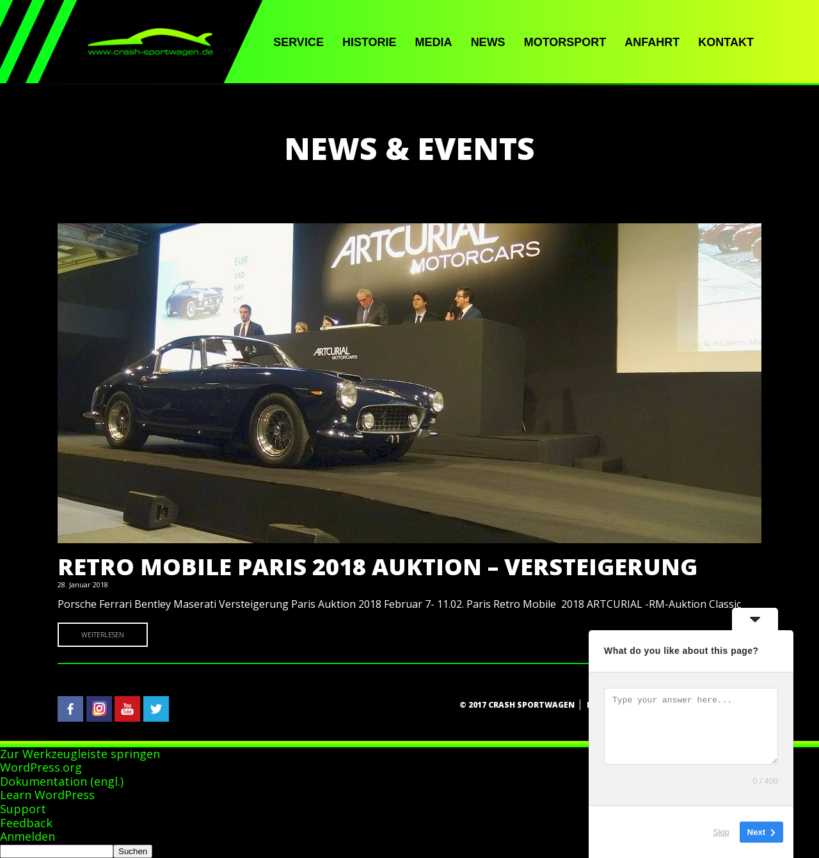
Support (23, 808)
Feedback (26, 822)
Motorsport (565, 42)
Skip (721, 832)
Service (298, 42)
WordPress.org (41, 767)
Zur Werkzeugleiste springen (80, 753)
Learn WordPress (47, 794)
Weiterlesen (102, 634)
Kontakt (726, 42)
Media (433, 42)
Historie (369, 42)
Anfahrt (652, 42)
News (488, 42)
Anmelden (27, 836)
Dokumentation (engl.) (61, 781)
